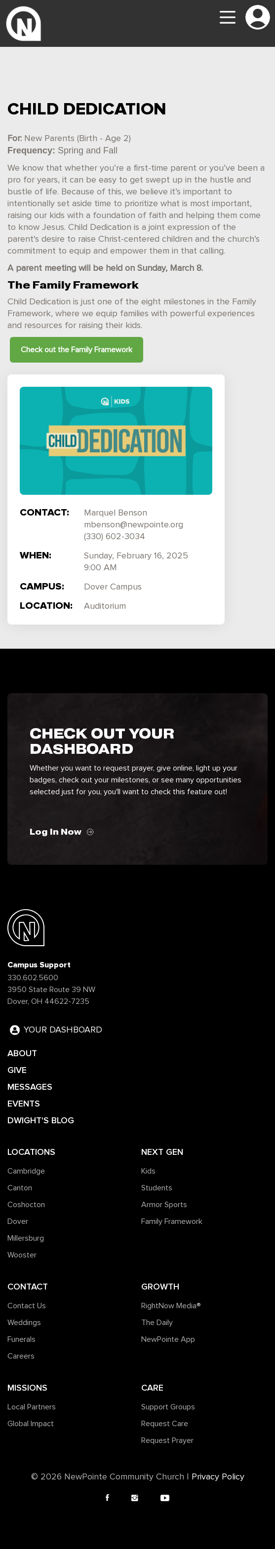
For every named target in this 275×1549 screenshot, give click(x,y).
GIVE (17, 1070)
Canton (19, 1188)
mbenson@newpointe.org (133, 524)
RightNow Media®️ (171, 1306)
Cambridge (26, 1171)
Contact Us (26, 1306)
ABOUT (22, 1053)
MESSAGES (29, 1086)
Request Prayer (167, 1440)
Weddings (24, 1323)
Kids (148, 1171)
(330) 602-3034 (114, 536)
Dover (17, 1221)
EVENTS (23, 1103)
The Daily (157, 1323)
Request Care (164, 1424)
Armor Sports (164, 1205)
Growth (160, 1286)
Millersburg (25, 1238)
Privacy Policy (218, 1477)
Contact (27, 1286)
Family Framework (171, 1221)
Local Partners (31, 1407)
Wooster (22, 1255)
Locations (31, 1151)
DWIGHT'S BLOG (40, 1120)
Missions (27, 1387)
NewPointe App (168, 1339)
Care (152, 1387)
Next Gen (162, 1151)
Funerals (21, 1339)
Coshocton (26, 1205)
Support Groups (168, 1407)
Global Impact (30, 1424)
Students (156, 1188)
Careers (21, 1356)
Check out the (76, 350)
